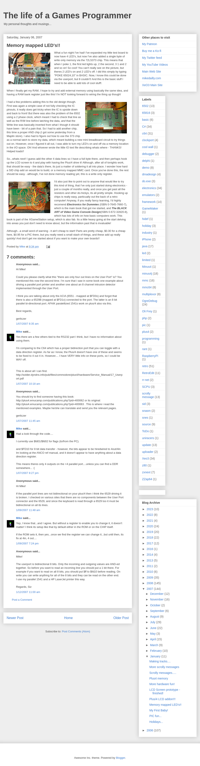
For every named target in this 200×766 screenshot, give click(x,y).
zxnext (146, 472)
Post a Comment (22, 599)
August (155, 616)
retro (145, 366)
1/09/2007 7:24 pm (27, 543)
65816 (146, 112)
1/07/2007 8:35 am (27, 323)
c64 (144, 133)
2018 (150, 537)
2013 (150, 560)
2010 (150, 571)
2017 (150, 543)
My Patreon (149, 44)
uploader (148, 451)
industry (147, 232)
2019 (150, 532)
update (146, 445)
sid (144, 404)
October (155, 605)
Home (68, 618)
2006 (150, 730)
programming (150, 338)
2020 (150, 526)
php (144, 318)
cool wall (147, 147)
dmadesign (149, 174)
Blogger (120, 757)
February (156, 650)
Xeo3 (145, 458)
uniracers (148, 438)
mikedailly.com (151, 78)
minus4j (147, 273)
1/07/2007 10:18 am (28, 383)
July (153, 622)
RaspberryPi (150, 356)
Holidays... (156, 721)
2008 (150, 583)
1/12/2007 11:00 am (28, 592)
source (146, 424)
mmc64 (147, 287)
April (153, 639)
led (144, 253)
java (145, 246)
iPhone (146, 239)
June (153, 628)
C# (144, 126)
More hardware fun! (162, 684)
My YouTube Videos (155, 64)
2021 (150, 520)
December (157, 593)
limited (146, 260)
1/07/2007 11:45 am (28, 420)
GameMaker (150, 208)
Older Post (121, 618)
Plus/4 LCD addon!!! (162, 699)
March (154, 645)
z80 (144, 465)
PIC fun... (155, 716)
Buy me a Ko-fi (151, 51)
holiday (146, 225)
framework (149, 201)
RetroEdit (148, 373)
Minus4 (146, 266)
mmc (145, 280)
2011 (150, 566)
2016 (150, 549)
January (155, 656)
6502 (145, 106)
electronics (149, 188)
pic (144, 325)
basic (145, 119)
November (157, 599)
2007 (150, 588)
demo (145, 167)
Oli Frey (147, 311)
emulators (148, 195)
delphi (146, 160)
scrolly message (148, 395)
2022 (150, 514)
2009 (150, 577)
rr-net (145, 380)
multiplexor (149, 294)
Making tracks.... (160, 661)
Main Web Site (151, 71)
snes (145, 417)
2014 (150, 554)
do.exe (146, 181)
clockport (148, 140)
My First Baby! (158, 710)
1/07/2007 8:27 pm (27, 473)
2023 (150, 509)
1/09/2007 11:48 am (28, 510)
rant (144, 349)
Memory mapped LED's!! (165, 704)
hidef (145, 219)
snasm (146, 410)
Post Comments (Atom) (76, 631)
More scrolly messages (164, 667)
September (157, 611)
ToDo (145, 431)
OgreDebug (149, 301)
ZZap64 (147, 479)
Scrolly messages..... (162, 672)
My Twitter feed (152, 57)
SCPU (146, 386)
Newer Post (15, 618)
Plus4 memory (158, 678)
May (153, 633)
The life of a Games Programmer (67, 15)
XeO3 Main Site (152, 85)
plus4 (145, 331)
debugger (148, 154)
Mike (19, 331)
